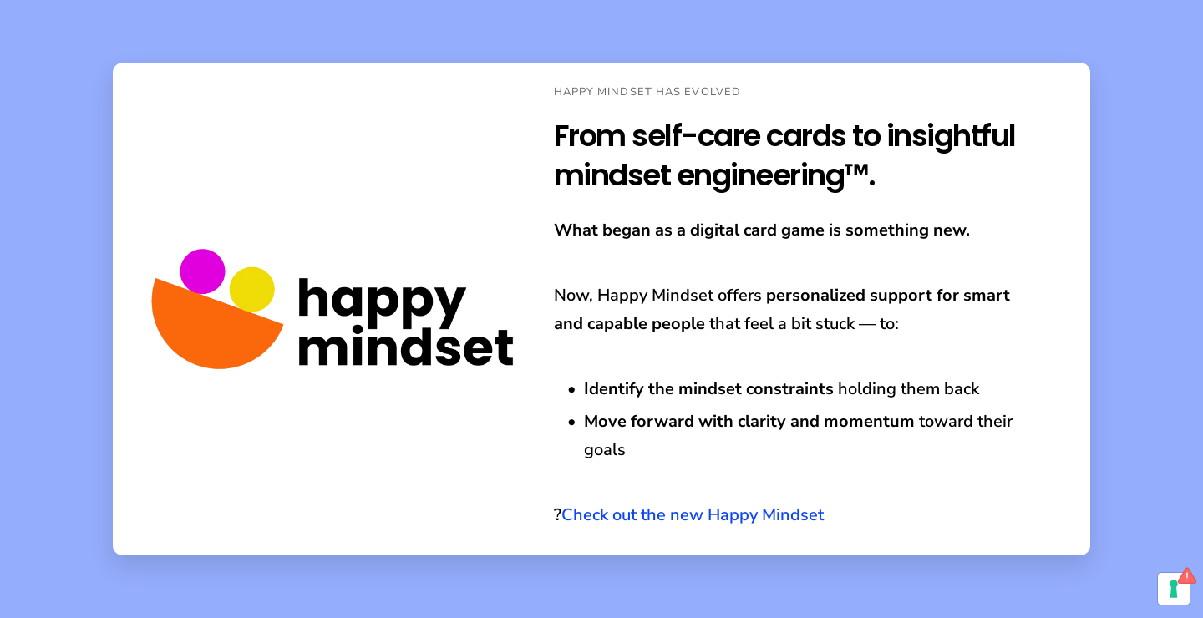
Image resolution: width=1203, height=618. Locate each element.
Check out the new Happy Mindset (692, 515)
